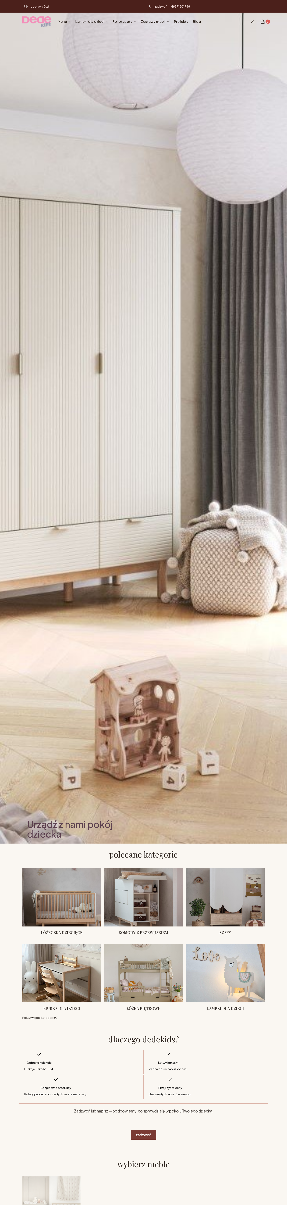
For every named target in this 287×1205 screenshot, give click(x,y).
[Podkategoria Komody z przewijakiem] (143, 901)
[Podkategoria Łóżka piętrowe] (143, 977)
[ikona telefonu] (169, 6)
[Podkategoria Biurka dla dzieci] (61, 977)
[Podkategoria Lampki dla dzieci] (225, 977)
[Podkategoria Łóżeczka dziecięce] (61, 901)
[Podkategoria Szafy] (225, 901)
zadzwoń (143, 1135)
